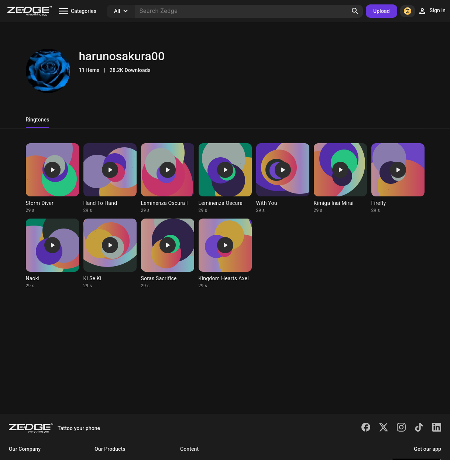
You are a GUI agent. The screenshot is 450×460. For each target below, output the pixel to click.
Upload (381, 11)
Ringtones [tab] (37, 120)
